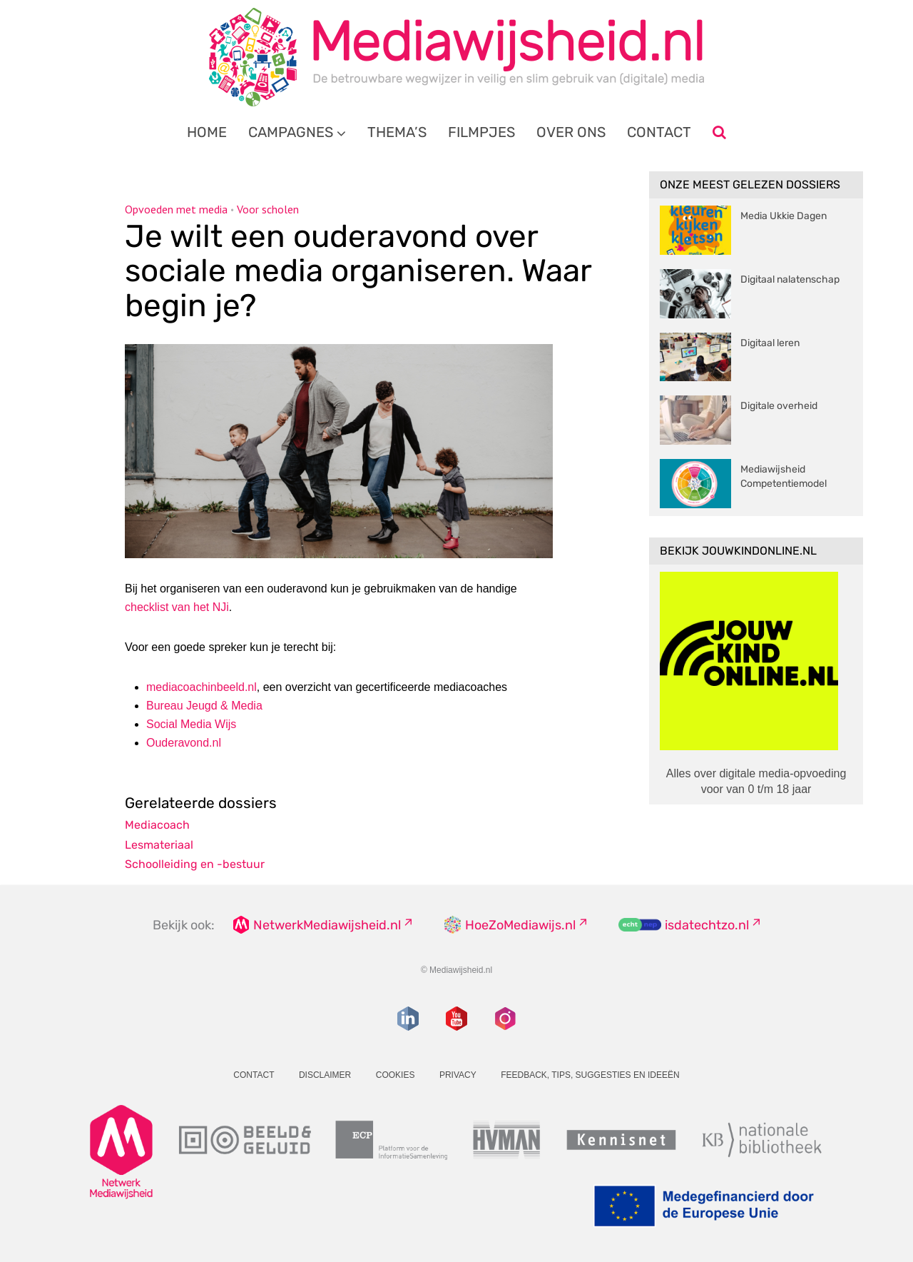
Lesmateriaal (159, 845)
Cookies (395, 1075)
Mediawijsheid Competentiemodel (783, 476)
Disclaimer (325, 1075)
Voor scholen (268, 209)
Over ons (571, 132)
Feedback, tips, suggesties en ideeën (590, 1075)
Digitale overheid (778, 406)
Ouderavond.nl (183, 743)
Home (207, 132)
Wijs (191, 724)
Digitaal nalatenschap (790, 279)
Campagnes (290, 132)
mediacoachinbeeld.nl (201, 687)
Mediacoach (157, 825)
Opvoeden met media (176, 209)
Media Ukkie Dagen (783, 216)
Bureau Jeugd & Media (204, 706)
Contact (659, 132)
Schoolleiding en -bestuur (195, 864)
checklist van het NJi (177, 607)
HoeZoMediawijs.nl (520, 925)
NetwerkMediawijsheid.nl (327, 925)
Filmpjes (481, 132)
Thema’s (397, 132)
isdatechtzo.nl (707, 925)
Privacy (457, 1075)
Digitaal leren (770, 343)
